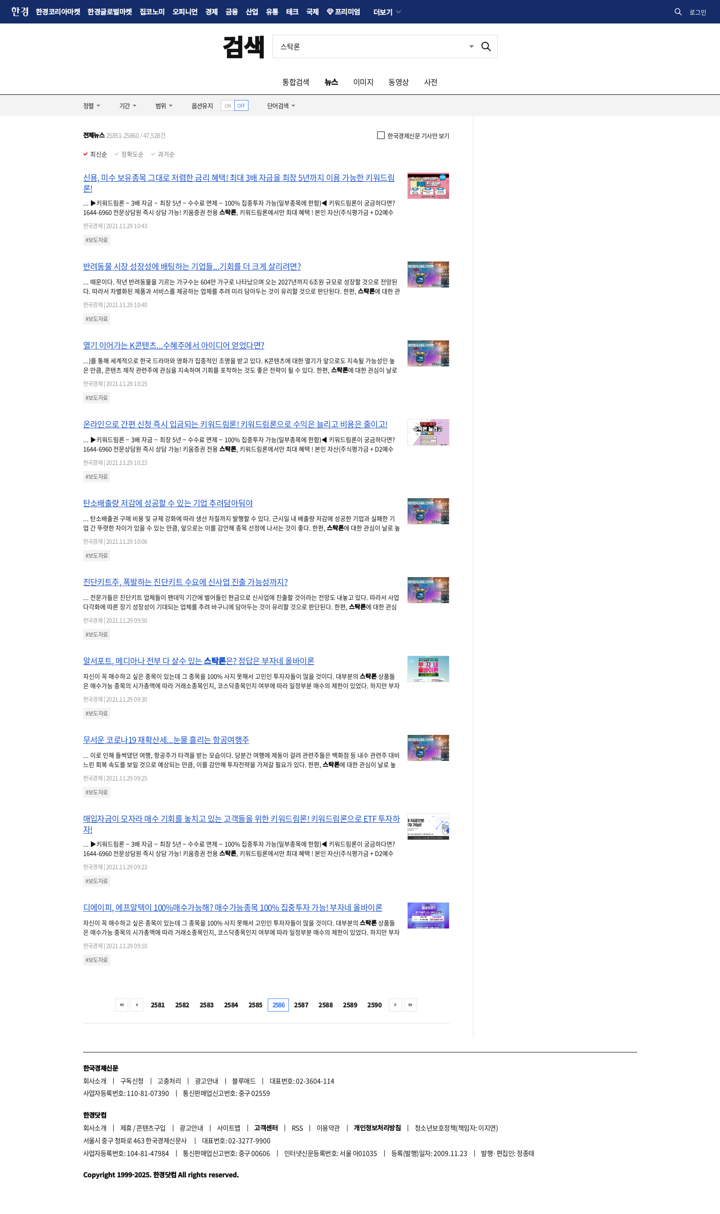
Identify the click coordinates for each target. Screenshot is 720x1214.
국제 (312, 11)
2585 (255, 1004)
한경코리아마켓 (58, 11)
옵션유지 (202, 105)
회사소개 (95, 1080)
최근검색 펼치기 (471, 46)
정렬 (88, 105)
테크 (292, 11)
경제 (211, 11)
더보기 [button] (382, 12)
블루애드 (243, 1080)
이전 (136, 1005)
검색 (243, 46)
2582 (182, 1004)
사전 (431, 81)
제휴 (126, 1127)
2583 (207, 1004)
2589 (350, 1004)
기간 (124, 105)
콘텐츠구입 (150, 1127)
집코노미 (152, 11)
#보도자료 (96, 240)
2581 (158, 1004)
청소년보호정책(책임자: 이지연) (456, 1127)
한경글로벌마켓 (109, 11)
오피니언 (185, 11)
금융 (231, 11)
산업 (252, 11)
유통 (272, 11)
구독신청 (132, 1080)
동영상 (398, 81)
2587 (301, 1004)
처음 (121, 1005)
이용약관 (328, 1127)
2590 (374, 1004)
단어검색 (278, 105)
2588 (325, 1004)
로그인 (697, 12)
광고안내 (206, 1080)
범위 (160, 105)
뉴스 (331, 81)
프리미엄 (347, 11)
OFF (241, 105)
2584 (231, 1004)
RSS (297, 1127)
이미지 (363, 81)
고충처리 (169, 1080)
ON (228, 105)
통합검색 (296, 81)
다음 (395, 1005)
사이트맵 (228, 1127)
